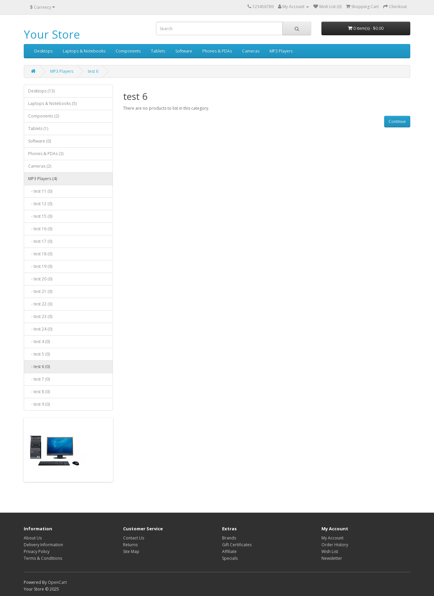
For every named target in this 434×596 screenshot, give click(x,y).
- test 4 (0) (39, 341)
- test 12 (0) (40, 204)
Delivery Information (43, 545)
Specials (230, 558)
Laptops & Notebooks (84, 51)
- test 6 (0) (39, 366)
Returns (130, 545)
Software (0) (39, 141)
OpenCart (57, 582)
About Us (33, 538)
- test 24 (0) (40, 329)
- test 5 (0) (39, 354)
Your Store (52, 34)
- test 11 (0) (40, 191)
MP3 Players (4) (42, 179)
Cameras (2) (39, 166)
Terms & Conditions (43, 558)
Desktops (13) (41, 91)
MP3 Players (281, 51)
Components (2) (43, 116)
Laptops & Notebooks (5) (52, 103)
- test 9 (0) (39, 404)
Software (183, 51)
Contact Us (133, 538)
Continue (397, 121)
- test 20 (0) (40, 279)
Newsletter (331, 558)
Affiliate (229, 551)
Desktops (43, 51)
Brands (229, 538)
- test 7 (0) (39, 379)
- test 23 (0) (40, 316)
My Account (332, 538)
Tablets (158, 51)
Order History (334, 545)
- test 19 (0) (40, 266)
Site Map (131, 551)
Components (128, 51)
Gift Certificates (237, 545)
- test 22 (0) (40, 304)
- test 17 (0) (40, 241)
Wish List (329, 551)
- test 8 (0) (39, 392)
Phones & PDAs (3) (45, 153)
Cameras (250, 51)
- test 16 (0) (40, 229)
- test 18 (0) (40, 254)
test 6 (93, 71)
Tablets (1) (38, 128)
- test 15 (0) (40, 216)
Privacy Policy (37, 551)
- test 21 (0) (40, 291)
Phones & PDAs (217, 51)
